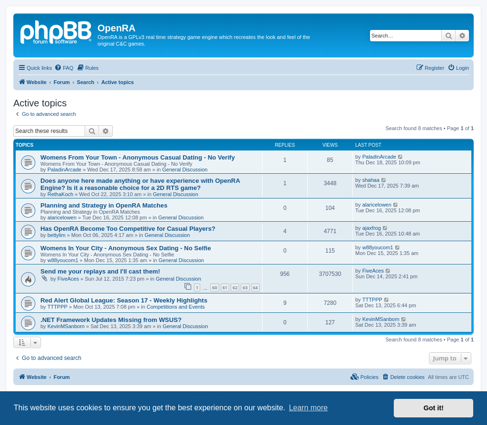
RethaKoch (60, 194)
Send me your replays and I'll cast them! (100, 271)
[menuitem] (63, 68)
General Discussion (184, 169)
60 (214, 287)
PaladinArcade (65, 169)
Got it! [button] (434, 408)
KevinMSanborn (66, 326)
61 (225, 287)
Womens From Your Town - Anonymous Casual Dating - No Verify (137, 157)
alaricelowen (62, 217)
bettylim (57, 235)
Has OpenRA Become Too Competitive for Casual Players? (127, 228)
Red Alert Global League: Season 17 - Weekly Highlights (123, 300)
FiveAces (68, 279)
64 (255, 287)
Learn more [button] (308, 408)
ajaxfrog (371, 228)
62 (235, 287)
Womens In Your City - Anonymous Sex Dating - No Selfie (125, 248)
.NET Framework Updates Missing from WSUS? (111, 319)
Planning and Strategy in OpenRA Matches (103, 205)
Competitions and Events (175, 307)
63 (245, 287)
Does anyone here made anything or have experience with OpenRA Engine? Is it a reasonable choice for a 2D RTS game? (140, 184)
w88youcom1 (63, 260)
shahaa (371, 180)
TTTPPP (58, 307)
